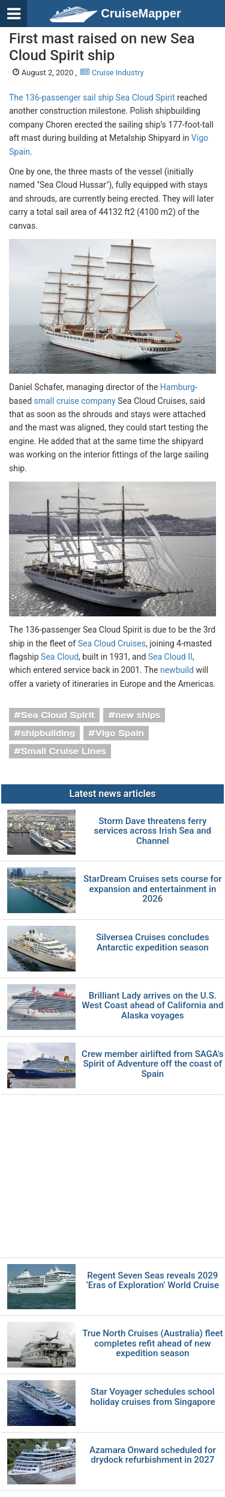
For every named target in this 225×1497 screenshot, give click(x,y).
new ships (137, 715)
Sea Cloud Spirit (58, 715)
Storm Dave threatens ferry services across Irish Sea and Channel (152, 831)
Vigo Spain (119, 733)
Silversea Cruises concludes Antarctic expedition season (152, 942)
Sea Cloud (60, 657)
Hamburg (177, 387)
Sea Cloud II (170, 657)
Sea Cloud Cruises (112, 643)
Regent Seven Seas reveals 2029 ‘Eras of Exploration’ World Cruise (153, 1281)
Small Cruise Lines (63, 751)
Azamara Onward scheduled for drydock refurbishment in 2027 (152, 1455)
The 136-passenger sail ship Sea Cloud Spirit (92, 97)
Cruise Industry (111, 72)
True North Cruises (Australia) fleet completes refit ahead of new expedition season (152, 1343)
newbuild (177, 670)
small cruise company (75, 401)
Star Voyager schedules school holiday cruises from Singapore (152, 1397)
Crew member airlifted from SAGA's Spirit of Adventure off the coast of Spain (152, 1064)
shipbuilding (48, 733)
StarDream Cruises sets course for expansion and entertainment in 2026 (152, 889)
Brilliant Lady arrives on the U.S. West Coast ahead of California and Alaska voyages (152, 1006)
